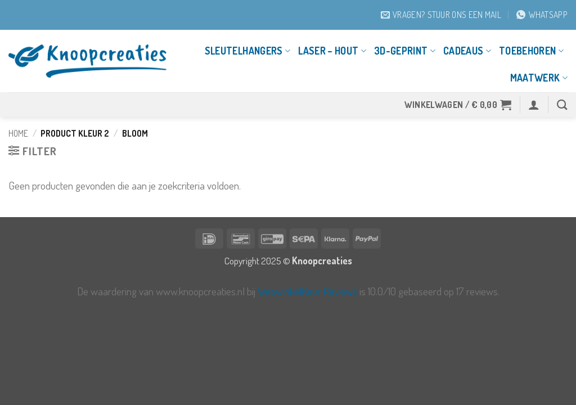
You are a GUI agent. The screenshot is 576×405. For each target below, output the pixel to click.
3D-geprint (404, 50)
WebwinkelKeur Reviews (307, 291)
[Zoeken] (562, 104)
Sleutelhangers (247, 50)
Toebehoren (531, 50)
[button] (458, 104)
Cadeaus (467, 50)
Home (18, 133)
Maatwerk (539, 77)
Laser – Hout (332, 50)
